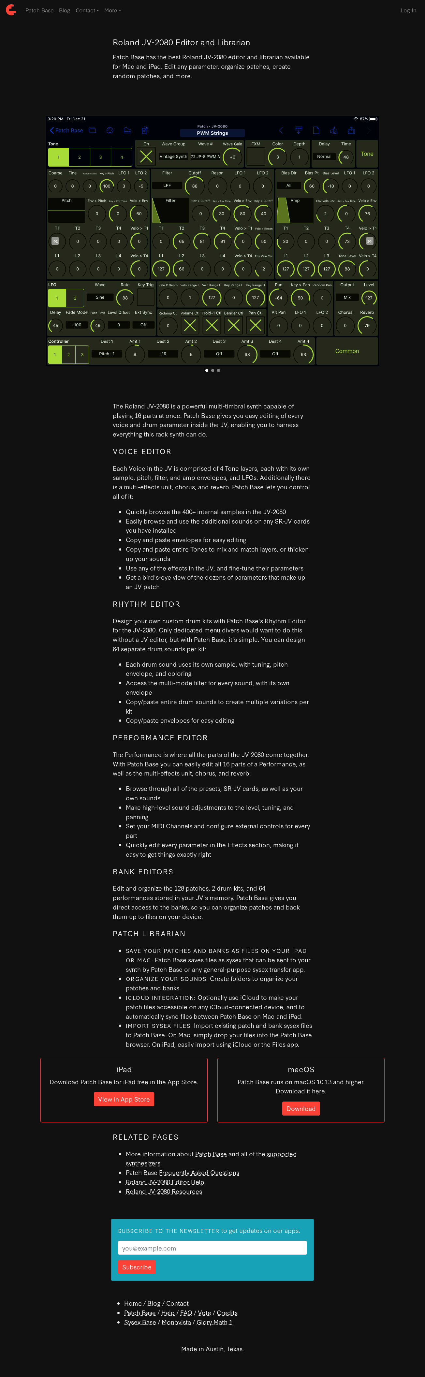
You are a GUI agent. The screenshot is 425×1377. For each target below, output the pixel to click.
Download (301, 1108)
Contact (177, 1302)
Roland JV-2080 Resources (164, 1191)
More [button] (110, 10)
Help (168, 1312)
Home (133, 1302)
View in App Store (124, 1098)
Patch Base (39, 10)
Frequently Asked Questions (199, 1172)
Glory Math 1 (214, 1321)
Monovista (176, 1321)
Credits (227, 1312)
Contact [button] (85, 10)
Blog (64, 10)
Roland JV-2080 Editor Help (165, 1181)
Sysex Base (140, 1321)
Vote (204, 1312)
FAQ (186, 1312)
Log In (409, 10)
